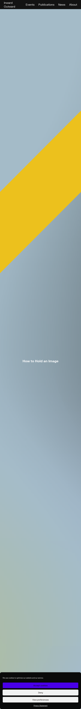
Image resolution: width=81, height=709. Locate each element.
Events (30, 4)
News (61, 4)
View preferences (40, 700)
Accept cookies (40, 685)
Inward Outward (9, 4)
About (73, 4)
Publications (46, 4)
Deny (40, 692)
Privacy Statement (41, 706)
